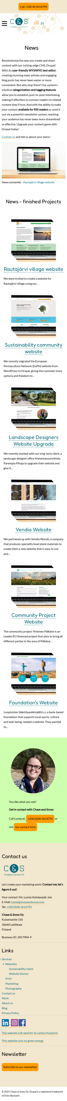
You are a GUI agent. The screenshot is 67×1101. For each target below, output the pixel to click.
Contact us (8, 136)
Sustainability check (21, 968)
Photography (13, 988)
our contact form (25, 827)
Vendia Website (33, 529)
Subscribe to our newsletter (20, 1067)
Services (7, 959)
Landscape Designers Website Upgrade (33, 440)
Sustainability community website (33, 348)
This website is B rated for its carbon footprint (30, 1033)
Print (8, 978)
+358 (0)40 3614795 (40, 818)
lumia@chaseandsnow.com (27, 902)
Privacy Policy (10, 1013)
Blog (4, 1008)
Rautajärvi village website (38, 182)
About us (7, 1003)
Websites (11, 964)
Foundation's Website (33, 702)
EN (36, 23)
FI (42, 23)
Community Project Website (33, 618)
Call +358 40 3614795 (33, 6)
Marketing (11, 983)
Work (5, 998)
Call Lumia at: (17, 818)
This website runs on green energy (22, 1040)
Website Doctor (19, 973)
